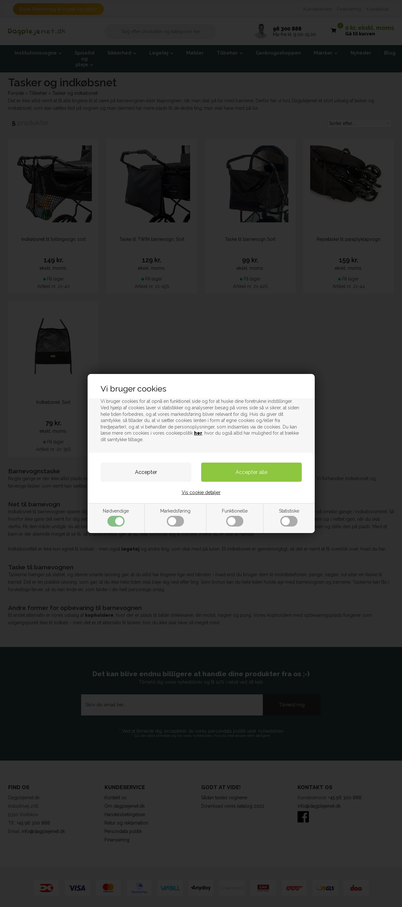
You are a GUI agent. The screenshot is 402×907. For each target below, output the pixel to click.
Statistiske (289, 517)
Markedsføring (175, 517)
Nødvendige (116, 517)
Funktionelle (235, 517)
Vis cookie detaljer (201, 492)
